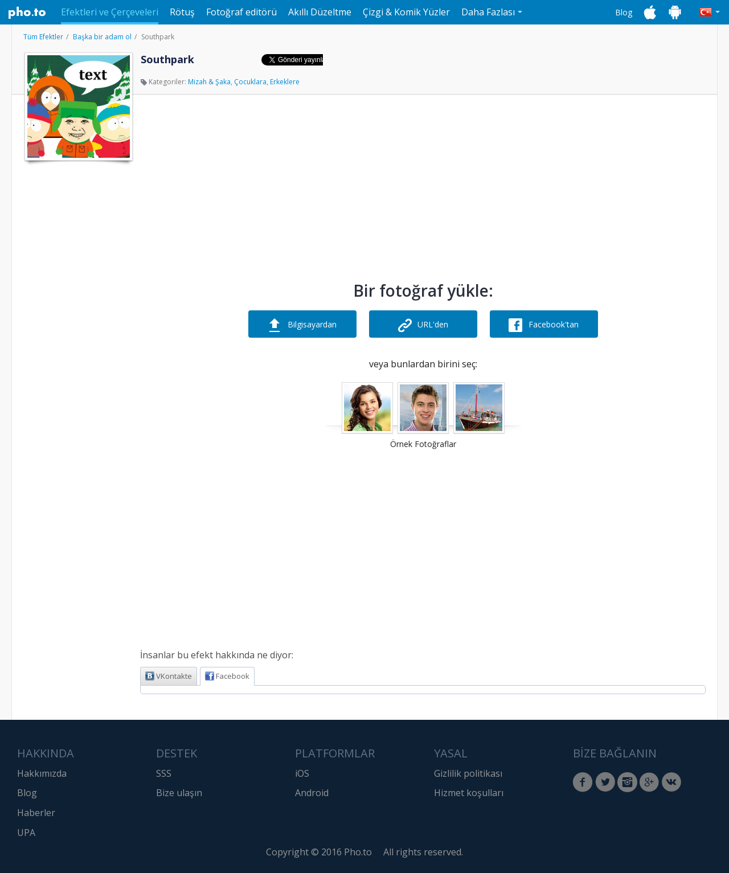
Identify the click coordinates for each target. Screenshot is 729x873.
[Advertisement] (77, 338)
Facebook (227, 676)
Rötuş (182, 12)
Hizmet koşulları (468, 792)
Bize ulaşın (179, 792)
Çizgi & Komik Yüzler (406, 12)
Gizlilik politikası (468, 773)
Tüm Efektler (43, 37)
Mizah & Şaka (209, 82)
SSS (163, 773)
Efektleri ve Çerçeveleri (109, 12)
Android (312, 792)
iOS (302, 773)
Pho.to (27, 12)
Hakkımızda (42, 773)
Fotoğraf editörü (241, 12)
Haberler (36, 812)
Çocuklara (250, 82)
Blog (623, 12)
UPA (26, 832)
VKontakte (168, 676)
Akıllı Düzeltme (319, 12)
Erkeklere (285, 82)
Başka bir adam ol (102, 37)
